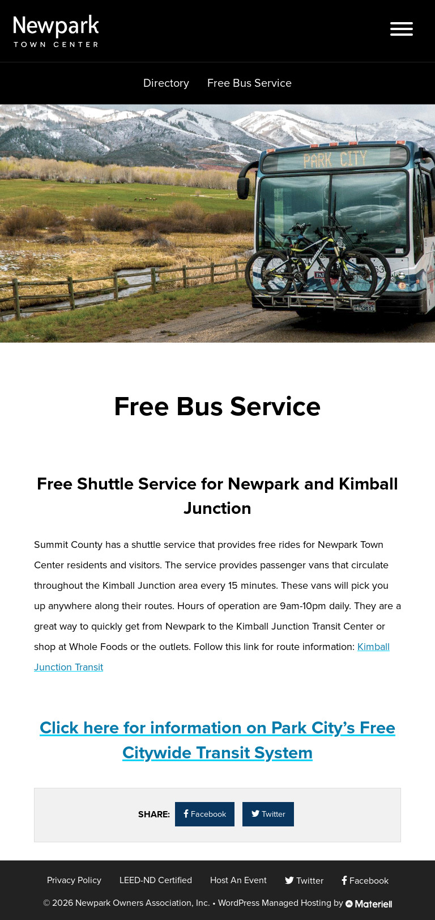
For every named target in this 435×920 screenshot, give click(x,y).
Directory (166, 83)
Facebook (205, 814)
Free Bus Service (249, 83)
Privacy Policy (74, 880)
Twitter (268, 814)
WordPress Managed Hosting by (305, 903)
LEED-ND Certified (156, 880)
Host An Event (238, 880)
